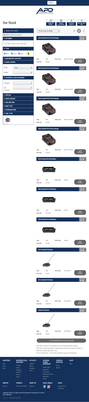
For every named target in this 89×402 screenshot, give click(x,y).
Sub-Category (7, 89)
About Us (31, 386)
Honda (18, 368)
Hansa (44, 379)
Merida (58, 368)
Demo (14, 54)
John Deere (46, 372)
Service (5, 386)
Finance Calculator (21, 386)
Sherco (18, 374)
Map (28, 3)
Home (9, 3)
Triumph (18, 365)
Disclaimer (61, 388)
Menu (77, 2)
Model (6, 72)
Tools (50, 3)
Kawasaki (18, 370)
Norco (58, 365)
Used (20, 54)
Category (7, 83)
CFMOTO (18, 372)
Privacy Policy (62, 386)
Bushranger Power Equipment (48, 375)
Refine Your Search (11, 31)
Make (6, 68)
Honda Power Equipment (46, 368)
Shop (71, 364)
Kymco (18, 377)
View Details (80, 61)
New (6, 54)
